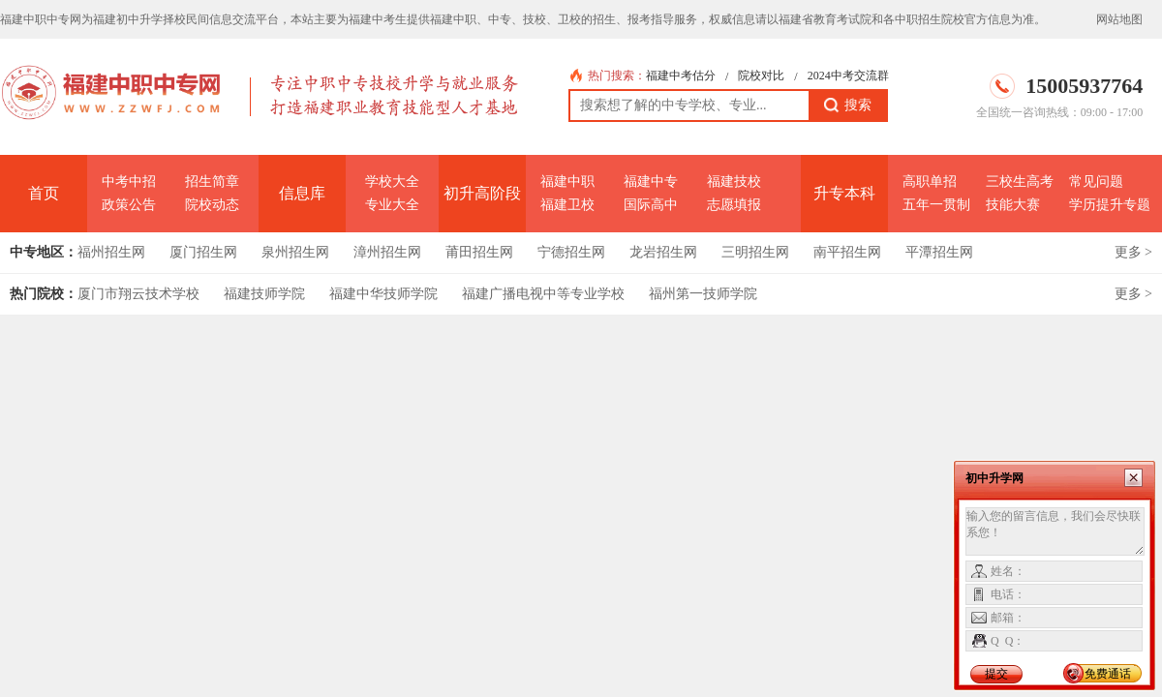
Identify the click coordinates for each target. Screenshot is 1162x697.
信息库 (302, 193)
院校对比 (761, 75)
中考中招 (129, 181)
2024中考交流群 (848, 75)
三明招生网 (755, 252)
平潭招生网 (939, 252)
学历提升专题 (1109, 204)
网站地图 (1119, 19)
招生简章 (212, 181)
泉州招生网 (295, 252)
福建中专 (651, 181)
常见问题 (1096, 181)
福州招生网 (111, 252)
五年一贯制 (936, 204)
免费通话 (1108, 674)
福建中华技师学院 (383, 294)
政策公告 (129, 204)
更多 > (1133, 252)
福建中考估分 (681, 75)
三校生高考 (1020, 181)
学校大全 (392, 181)
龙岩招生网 (663, 252)
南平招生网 (847, 252)
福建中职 (567, 181)
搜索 (848, 105)
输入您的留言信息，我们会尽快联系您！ (1055, 531)
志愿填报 (734, 204)
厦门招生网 (203, 252)
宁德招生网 (571, 252)
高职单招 (929, 181)
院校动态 (212, 204)
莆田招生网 (479, 252)
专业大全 (392, 204)
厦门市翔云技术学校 (138, 294)
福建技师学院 (264, 294)
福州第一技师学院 (703, 294)
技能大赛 (1013, 204)
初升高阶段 (482, 193)
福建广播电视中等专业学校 (543, 294)
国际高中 (651, 204)
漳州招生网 (387, 252)
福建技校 (734, 181)
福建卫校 (567, 204)
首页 (43, 193)
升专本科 (844, 193)
